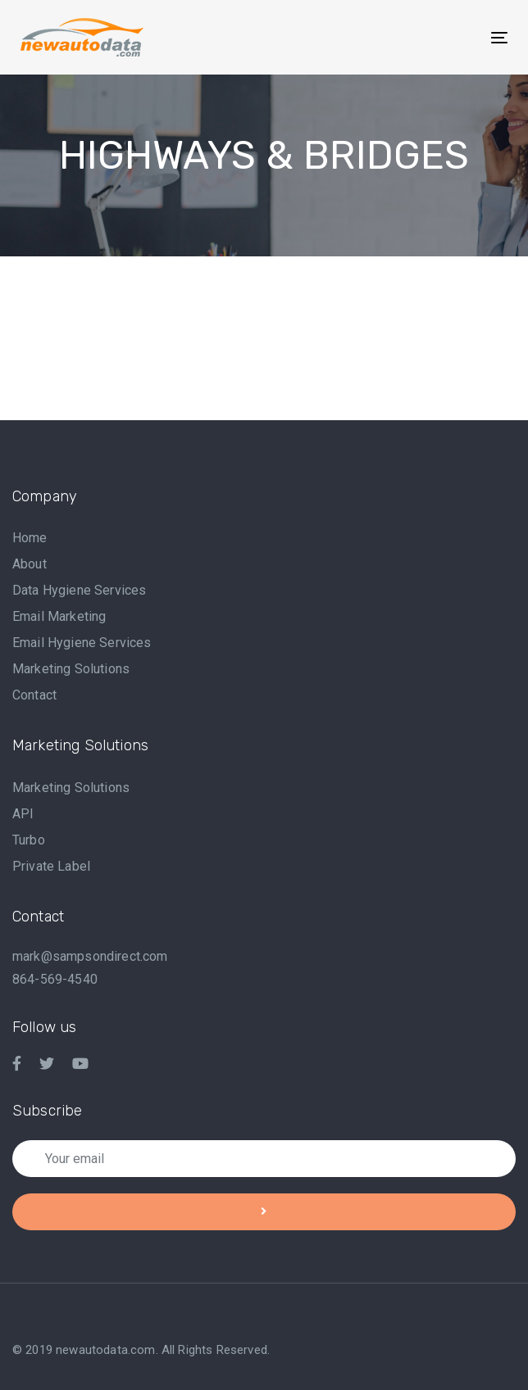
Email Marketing (59, 616)
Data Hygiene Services (79, 590)
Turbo (28, 840)
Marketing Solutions (71, 669)
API (23, 814)
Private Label (51, 866)
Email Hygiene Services (82, 642)
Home (30, 538)
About (29, 564)
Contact (34, 695)
